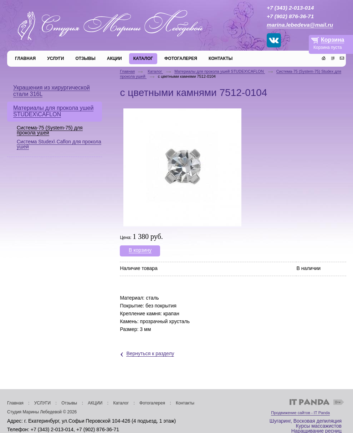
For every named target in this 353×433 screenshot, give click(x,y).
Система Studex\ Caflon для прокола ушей (59, 144)
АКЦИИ (95, 403)
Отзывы (69, 403)
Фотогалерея (152, 403)
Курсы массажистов (319, 426)
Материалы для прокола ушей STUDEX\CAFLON (219, 71)
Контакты (185, 403)
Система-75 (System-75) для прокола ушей (50, 130)
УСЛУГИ (42, 403)
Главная (127, 71)
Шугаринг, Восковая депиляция (306, 421)
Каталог (155, 71)
